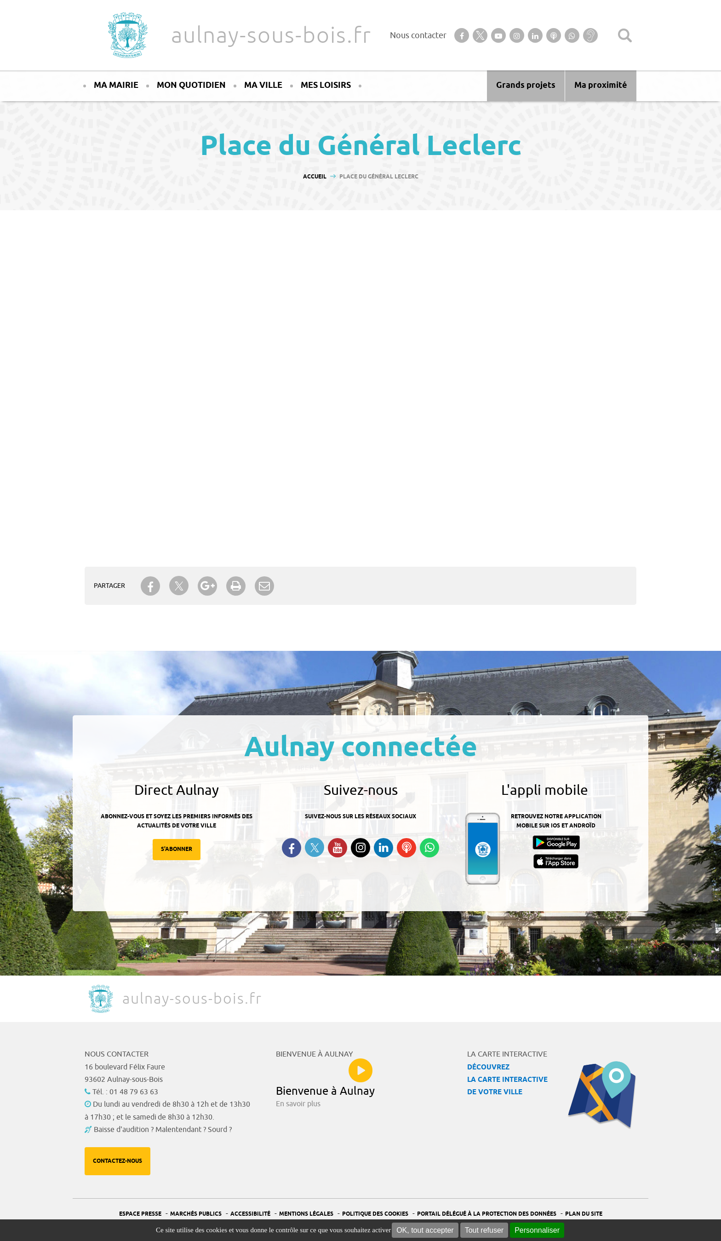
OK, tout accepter (425, 1230)
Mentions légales (306, 1214)
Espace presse (140, 1214)
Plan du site (583, 1214)
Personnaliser (537, 1230)
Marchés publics (196, 1214)
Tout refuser (484, 1230)
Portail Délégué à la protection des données (486, 1214)
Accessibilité (250, 1214)
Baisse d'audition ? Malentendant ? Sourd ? (163, 1129)
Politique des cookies (375, 1214)
